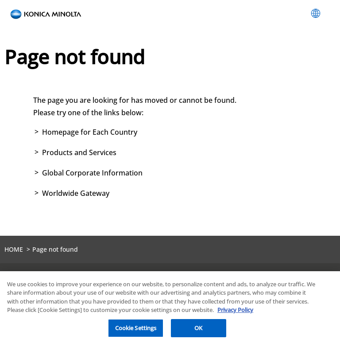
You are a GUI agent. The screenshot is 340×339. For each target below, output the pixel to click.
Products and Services (79, 152)
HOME (13, 249)
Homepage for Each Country (89, 132)
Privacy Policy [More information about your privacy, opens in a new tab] (235, 313)
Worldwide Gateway (75, 193)
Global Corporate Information (92, 173)
